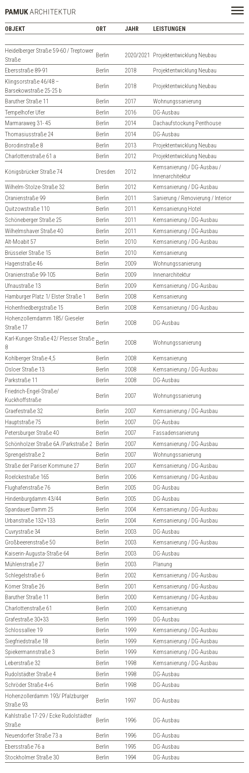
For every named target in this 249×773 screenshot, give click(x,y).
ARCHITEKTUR (40, 11)
